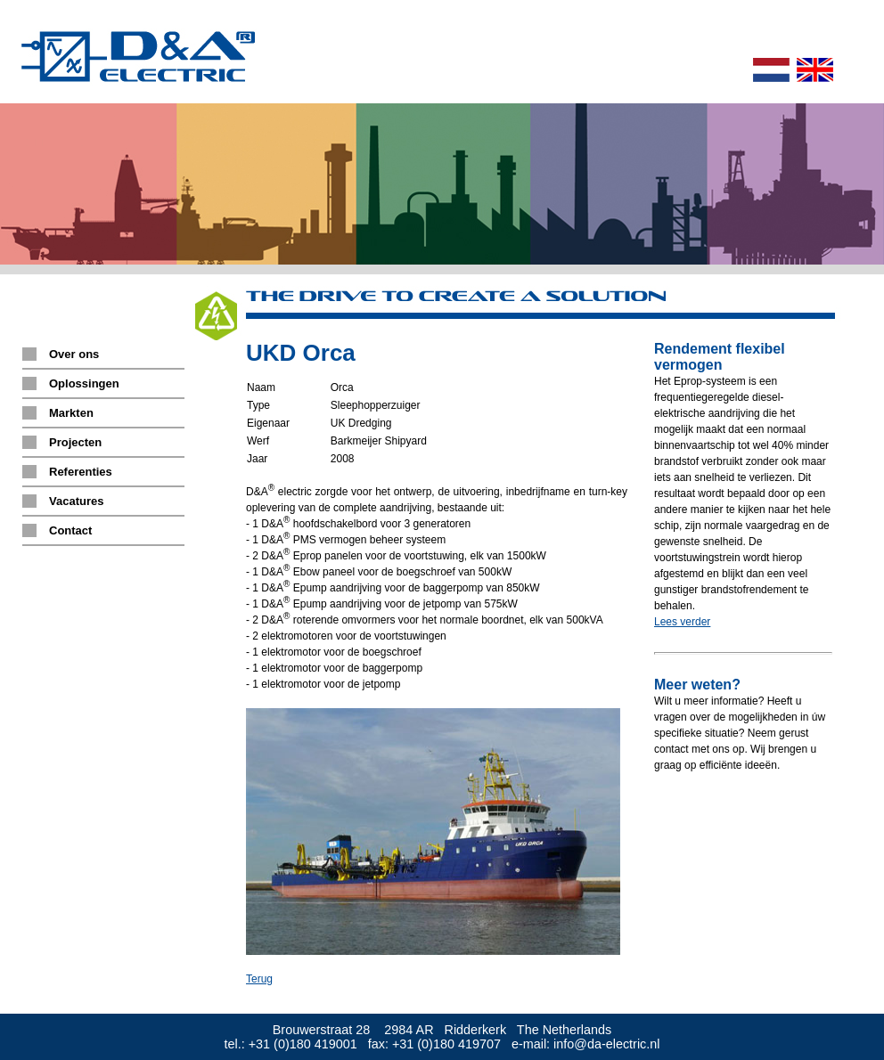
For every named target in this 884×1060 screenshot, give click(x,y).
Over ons (74, 354)
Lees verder (682, 622)
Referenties (80, 471)
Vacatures (76, 501)
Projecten (75, 442)
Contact (70, 530)
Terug (259, 979)
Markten (71, 413)
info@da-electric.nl (606, 1044)
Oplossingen (84, 383)
